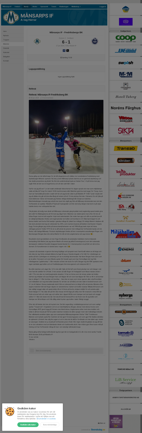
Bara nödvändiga (49, 425)
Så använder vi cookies (46, 419)
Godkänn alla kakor (28, 425)
